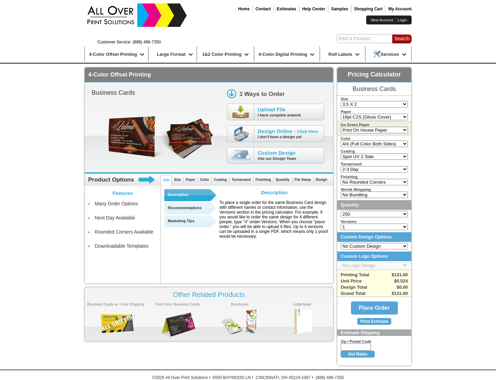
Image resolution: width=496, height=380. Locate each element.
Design (321, 180)
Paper (190, 180)
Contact (263, 9)
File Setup (302, 180)
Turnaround (240, 180)
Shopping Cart (368, 9)
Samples (339, 9)
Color (204, 180)
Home (243, 9)
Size (177, 180)
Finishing (263, 180)
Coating (220, 180)
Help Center (313, 9)
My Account (400, 9)
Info (166, 180)
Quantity (283, 180)
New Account (382, 20)
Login (402, 20)
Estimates (286, 9)
